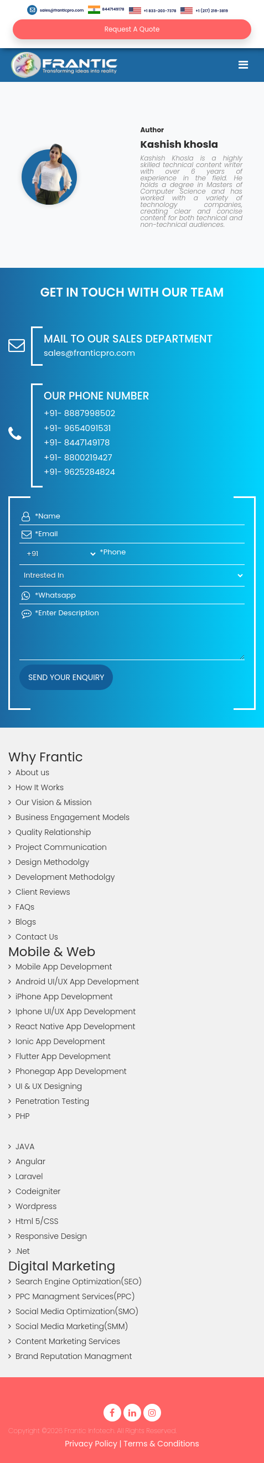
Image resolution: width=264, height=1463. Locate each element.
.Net (19, 1251)
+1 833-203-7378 (153, 10)
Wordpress (32, 1206)
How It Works (36, 787)
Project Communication (57, 847)
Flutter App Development (59, 1056)
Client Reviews (39, 891)
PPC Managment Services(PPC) (71, 1296)
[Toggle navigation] (243, 64)
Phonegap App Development (67, 1071)
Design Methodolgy (48, 862)
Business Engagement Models (69, 817)
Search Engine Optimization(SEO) (75, 1281)
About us (28, 772)
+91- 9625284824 (79, 472)
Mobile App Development (60, 966)
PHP (18, 1116)
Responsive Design (47, 1236)
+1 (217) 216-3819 (203, 10)
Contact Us (33, 936)
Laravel (25, 1176)
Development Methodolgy (61, 877)
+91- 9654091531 (77, 428)
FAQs (21, 906)
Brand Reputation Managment (70, 1356)
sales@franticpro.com (55, 10)
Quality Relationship (49, 832)
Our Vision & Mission (50, 802)
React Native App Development (72, 1026)
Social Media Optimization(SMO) (73, 1311)
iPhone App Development (60, 996)
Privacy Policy (91, 1443)
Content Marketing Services (64, 1341)
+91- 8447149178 (77, 442)
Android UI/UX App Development (73, 981)
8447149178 (106, 10)
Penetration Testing (48, 1101)
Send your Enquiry (66, 677)
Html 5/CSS (33, 1221)
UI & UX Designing (45, 1086)
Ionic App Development (56, 1041)
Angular (26, 1161)
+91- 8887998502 (79, 413)
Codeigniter (34, 1191)
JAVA (21, 1146)
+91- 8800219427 (78, 457)
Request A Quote (132, 29)
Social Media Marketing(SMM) (68, 1326)
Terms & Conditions (161, 1443)
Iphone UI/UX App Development (72, 1011)
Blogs (22, 921)
